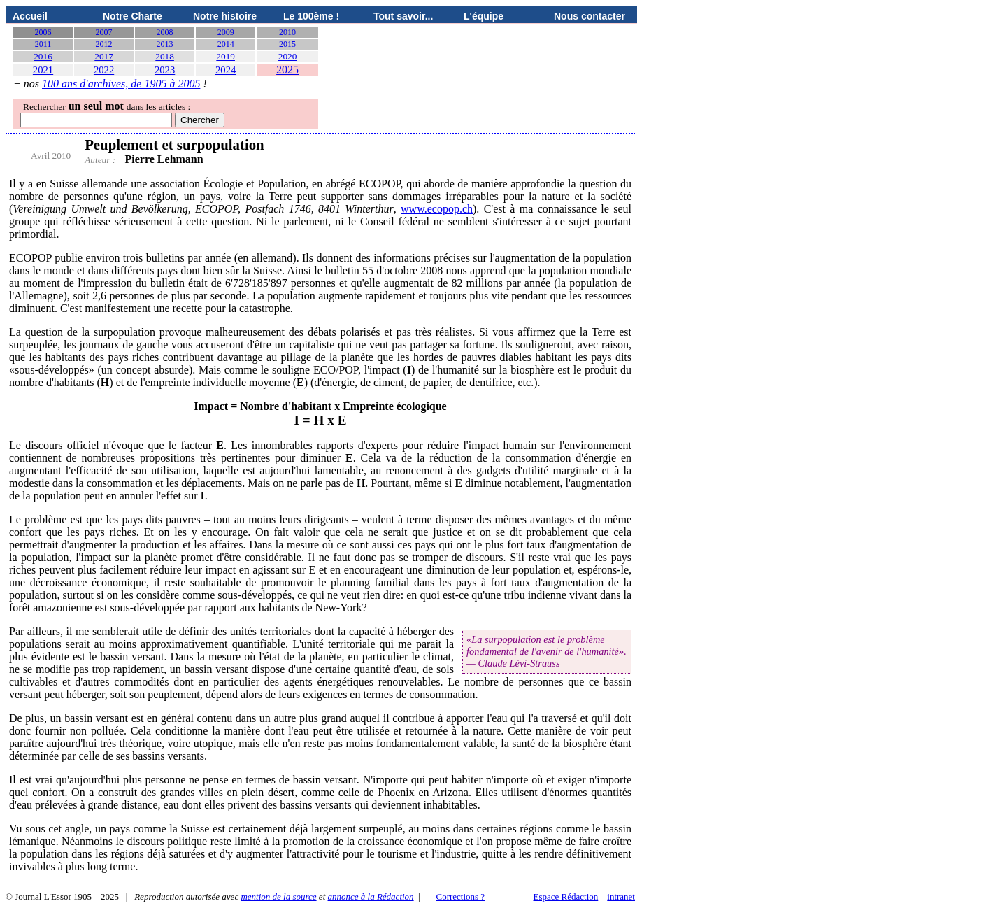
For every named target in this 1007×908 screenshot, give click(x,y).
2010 (287, 32)
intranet (621, 896)
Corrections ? (460, 896)
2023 (165, 70)
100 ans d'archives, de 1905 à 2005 (121, 84)
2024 (225, 70)
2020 (287, 56)
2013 (165, 44)
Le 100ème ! (311, 16)
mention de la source (278, 896)
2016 (43, 56)
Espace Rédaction (566, 896)
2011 (43, 44)
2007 (104, 32)
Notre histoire (225, 16)
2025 (287, 70)
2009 (225, 32)
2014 (225, 44)
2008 (165, 32)
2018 (164, 56)
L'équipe (483, 16)
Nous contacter (589, 16)
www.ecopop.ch (437, 209)
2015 (287, 44)
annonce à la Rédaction (371, 896)
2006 (43, 32)
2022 (104, 70)
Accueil (30, 16)
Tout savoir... (403, 16)
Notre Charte (132, 16)
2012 (104, 44)
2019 (225, 56)
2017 (103, 56)
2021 (43, 70)
